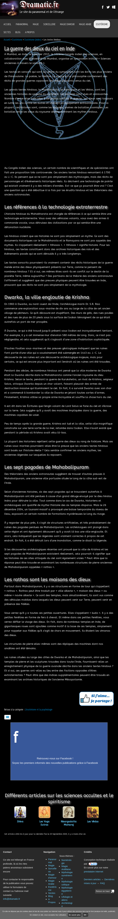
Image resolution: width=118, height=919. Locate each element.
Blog (17, 32)
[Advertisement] (59, 139)
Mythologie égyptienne (67, 890)
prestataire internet (93, 871)
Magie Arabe (85, 24)
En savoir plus (75, 915)
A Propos (30, 32)
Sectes (7, 32)
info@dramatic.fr (11, 899)
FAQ (102, 883)
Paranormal (22, 24)
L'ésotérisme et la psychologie (38, 709)
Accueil (7, 24)
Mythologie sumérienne (67, 875)
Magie (36, 24)
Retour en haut (103, 891)
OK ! (85, 915)
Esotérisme (102, 24)
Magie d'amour (67, 24)
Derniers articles (92, 879)
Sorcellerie (49, 24)
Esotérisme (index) (33, 39)
